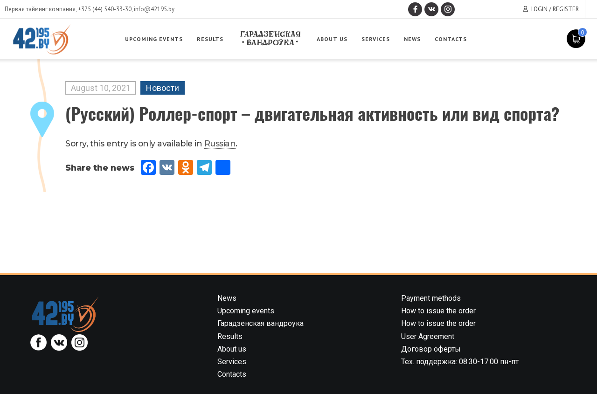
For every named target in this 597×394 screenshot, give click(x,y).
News (412, 38)
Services (375, 38)
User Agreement (427, 336)
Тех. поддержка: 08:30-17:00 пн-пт (460, 361)
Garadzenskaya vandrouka (270, 38)
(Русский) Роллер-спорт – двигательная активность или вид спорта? (312, 113)
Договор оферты (431, 349)
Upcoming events (154, 38)
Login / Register (555, 9)
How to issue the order (438, 310)
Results (210, 38)
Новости (162, 88)
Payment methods (431, 298)
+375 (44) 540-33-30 (105, 9)
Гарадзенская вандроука (260, 323)
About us (332, 38)
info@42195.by (154, 9)
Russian (220, 143)
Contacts (451, 38)
